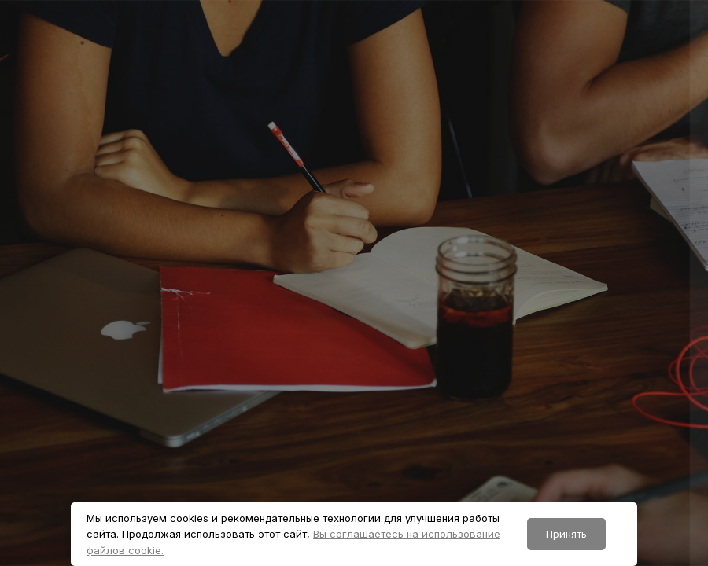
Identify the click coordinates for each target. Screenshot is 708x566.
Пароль (422, 322)
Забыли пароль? (643, 393)
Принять (566, 533)
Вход (542, 476)
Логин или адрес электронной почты (510, 246)
